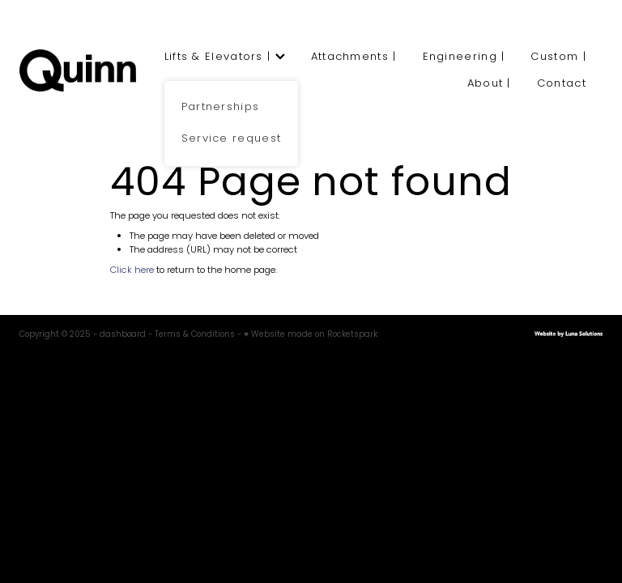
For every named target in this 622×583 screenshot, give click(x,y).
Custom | (558, 57)
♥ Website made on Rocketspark (310, 335)
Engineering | (464, 57)
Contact (561, 83)
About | (489, 83)
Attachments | (354, 57)
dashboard (123, 335)
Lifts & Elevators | (224, 57)
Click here (132, 270)
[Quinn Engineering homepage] (77, 70)
